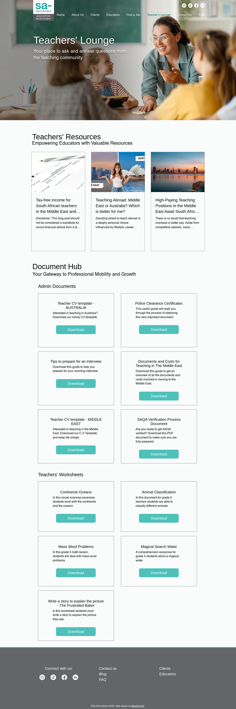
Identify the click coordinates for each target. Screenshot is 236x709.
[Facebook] (196, 5)
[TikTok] (190, 5)
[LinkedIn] (202, 5)
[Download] (76, 329)
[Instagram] (184, 5)
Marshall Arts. (138, 706)
